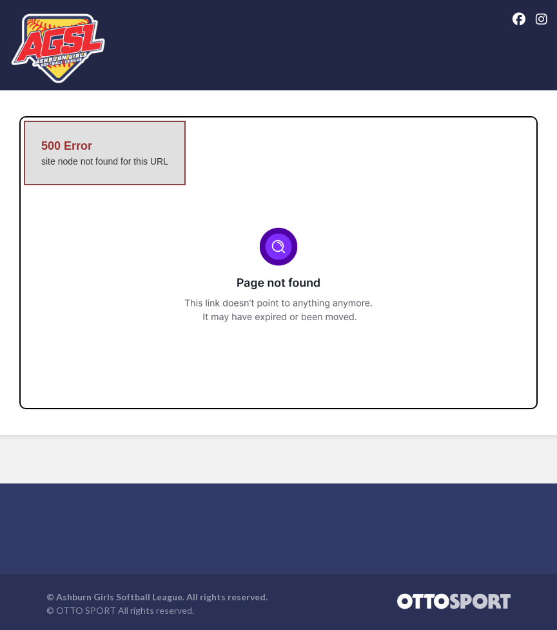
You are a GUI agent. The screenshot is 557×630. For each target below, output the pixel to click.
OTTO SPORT (86, 610)
